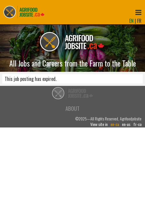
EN (131, 20)
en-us (126, 124)
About (72, 108)
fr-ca (137, 124)
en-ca (115, 124)
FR (139, 20)
